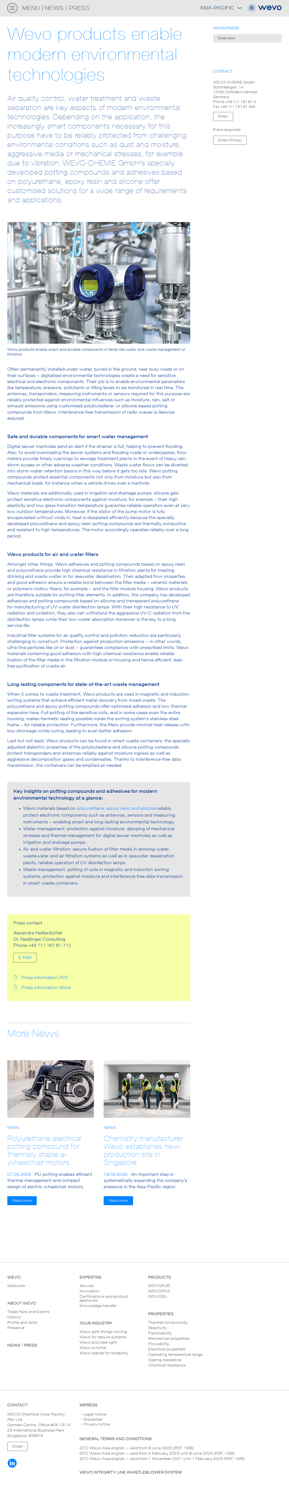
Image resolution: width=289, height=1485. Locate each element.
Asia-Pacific (221, 8)
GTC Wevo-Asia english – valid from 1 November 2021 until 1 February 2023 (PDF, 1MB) (162, 1459)
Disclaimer (92, 1419)
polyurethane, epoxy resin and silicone (116, 808)
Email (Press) (230, 140)
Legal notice (94, 1414)
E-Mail (24, 958)
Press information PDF (45, 978)
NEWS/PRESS (226, 28)
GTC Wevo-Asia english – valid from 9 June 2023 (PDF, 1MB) (137, 1448)
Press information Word (46, 988)
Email (223, 116)
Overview (226, 38)
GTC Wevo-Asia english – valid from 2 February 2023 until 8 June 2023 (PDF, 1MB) (157, 1453)
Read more (22, 1201)
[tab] (181, 1414)
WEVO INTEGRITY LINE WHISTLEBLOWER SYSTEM (131, 1472)
